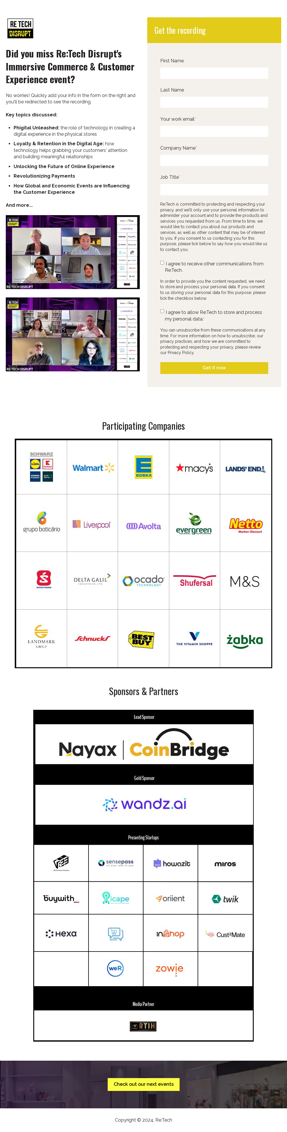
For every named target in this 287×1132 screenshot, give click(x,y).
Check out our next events (144, 1084)
